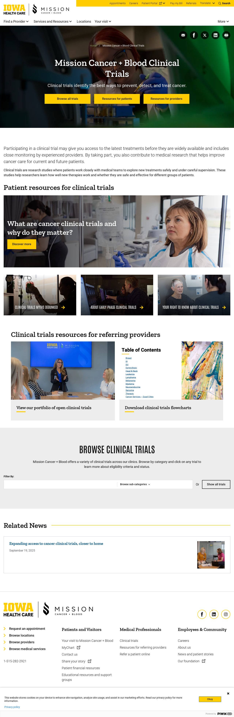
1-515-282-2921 (15, 661)
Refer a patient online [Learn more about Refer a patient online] (135, 654)
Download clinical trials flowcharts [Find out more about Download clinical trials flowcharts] (158, 407)
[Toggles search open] (224, 3)
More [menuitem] (221, 21)
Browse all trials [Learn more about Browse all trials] (67, 99)
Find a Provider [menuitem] (14, 21)
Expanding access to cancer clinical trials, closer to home (56, 543)
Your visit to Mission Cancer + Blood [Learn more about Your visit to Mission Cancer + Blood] (87, 641)
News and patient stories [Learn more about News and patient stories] (196, 654)
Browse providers (21, 642)
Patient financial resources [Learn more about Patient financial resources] (81, 668)
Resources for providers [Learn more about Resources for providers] (166, 99)
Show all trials (216, 484)
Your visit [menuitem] (101, 21)
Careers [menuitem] (133, 3)
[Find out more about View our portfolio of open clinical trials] (63, 370)
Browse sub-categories (133, 484)
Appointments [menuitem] (118, 3)
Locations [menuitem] (84, 21)
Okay (210, 699)
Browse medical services (27, 649)
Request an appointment (27, 629)
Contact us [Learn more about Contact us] (70, 654)
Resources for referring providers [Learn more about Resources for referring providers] (143, 647)
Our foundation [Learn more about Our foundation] (189, 661)
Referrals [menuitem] (191, 3)
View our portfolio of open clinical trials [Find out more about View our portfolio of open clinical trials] (53, 407)
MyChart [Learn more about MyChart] (68, 648)
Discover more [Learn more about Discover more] (21, 244)
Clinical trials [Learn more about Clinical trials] (129, 641)
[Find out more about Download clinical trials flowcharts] (171, 370)
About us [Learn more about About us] (184, 647)
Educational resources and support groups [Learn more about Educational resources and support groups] (87, 677)
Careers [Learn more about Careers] (183, 641)
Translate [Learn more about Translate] (205, 3)
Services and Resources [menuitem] (51, 21)
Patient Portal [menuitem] (149, 3)
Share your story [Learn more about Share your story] (74, 661)
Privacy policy (12, 707)
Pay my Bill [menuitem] (176, 3)
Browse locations (21, 635)
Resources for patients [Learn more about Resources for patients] (117, 99)
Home (93, 45)
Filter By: (9, 476)
